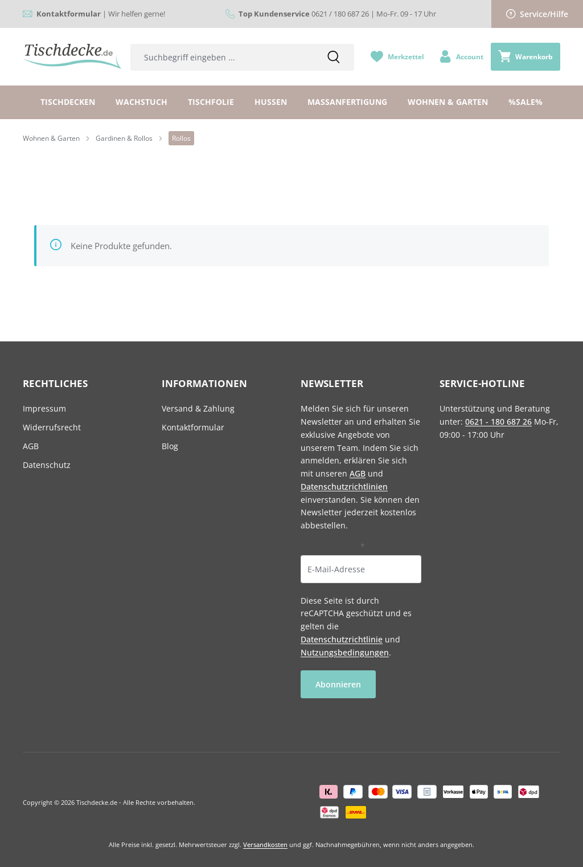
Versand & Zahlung (198, 408)
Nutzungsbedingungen (345, 652)
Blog (170, 446)
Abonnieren (338, 684)
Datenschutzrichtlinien (344, 486)
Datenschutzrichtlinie (342, 639)
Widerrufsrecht (52, 427)
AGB (31, 446)
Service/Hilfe (537, 14)
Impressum (44, 408)
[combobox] (221, 57)
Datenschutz (47, 464)
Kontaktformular (193, 427)
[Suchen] (333, 57)
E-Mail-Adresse (333, 546)
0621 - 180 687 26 (498, 421)
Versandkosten (265, 844)
